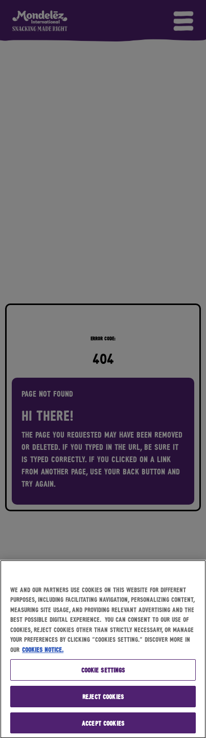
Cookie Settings (103, 671)
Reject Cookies (103, 697)
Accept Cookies (103, 724)
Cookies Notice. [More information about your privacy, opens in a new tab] (42, 650)
